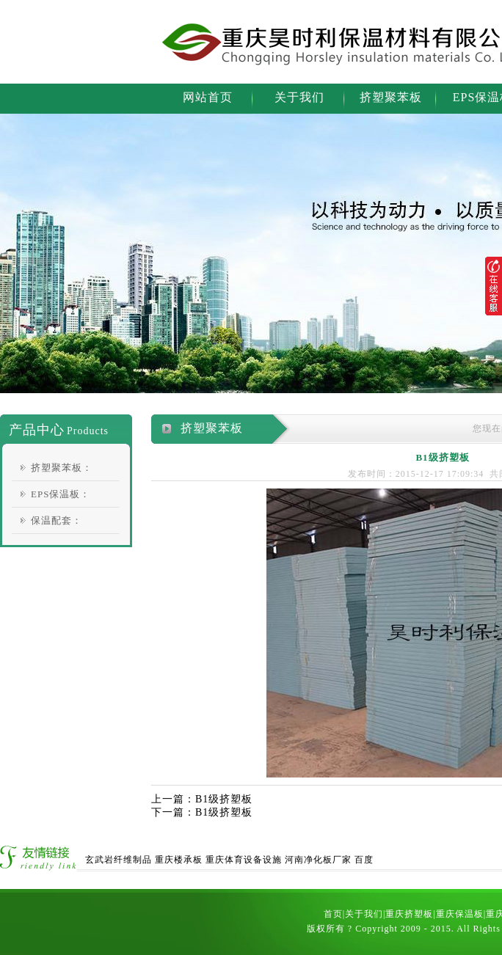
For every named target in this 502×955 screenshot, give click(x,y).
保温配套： (56, 520)
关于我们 (299, 97)
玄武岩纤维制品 (118, 860)
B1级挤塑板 (223, 799)
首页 (333, 914)
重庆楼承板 (179, 860)
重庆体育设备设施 (243, 860)
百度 (364, 860)
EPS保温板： (60, 494)
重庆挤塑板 (409, 914)
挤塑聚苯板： (61, 467)
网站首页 (208, 97)
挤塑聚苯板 (391, 97)
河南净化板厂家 (318, 860)
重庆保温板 (460, 914)
